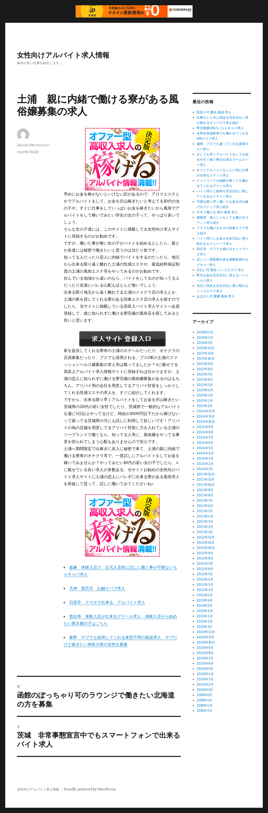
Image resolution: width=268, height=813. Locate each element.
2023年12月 (206, 474)
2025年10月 (206, 358)
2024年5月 (205, 448)
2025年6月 (205, 379)
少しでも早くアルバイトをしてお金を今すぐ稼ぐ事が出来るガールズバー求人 (223, 159)
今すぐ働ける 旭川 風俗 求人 (217, 212)
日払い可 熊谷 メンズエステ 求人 (220, 270)
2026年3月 (205, 332)
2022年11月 (205, 542)
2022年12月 (206, 537)
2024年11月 (206, 416)
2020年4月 (205, 674)
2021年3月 (205, 616)
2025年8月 (205, 369)
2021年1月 (204, 627)
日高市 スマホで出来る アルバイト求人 (107, 602)
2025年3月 (205, 395)
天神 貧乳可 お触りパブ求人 (97, 588)
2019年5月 (204, 700)
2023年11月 (205, 479)
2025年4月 (205, 390)
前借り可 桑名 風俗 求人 (214, 112)
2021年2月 (205, 621)
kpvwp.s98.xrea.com (33, 145)
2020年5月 (205, 669)
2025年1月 (205, 406)
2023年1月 (205, 532)
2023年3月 (205, 521)
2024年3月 (205, 458)
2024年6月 (205, 443)
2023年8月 (205, 495)
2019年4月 (205, 705)
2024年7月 (205, 437)
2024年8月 (205, 432)
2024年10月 (206, 422)
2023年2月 (205, 527)
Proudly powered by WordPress (90, 789)
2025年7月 (205, 374)
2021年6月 (205, 600)
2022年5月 (205, 574)
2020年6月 (205, 663)
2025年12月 (206, 348)
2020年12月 (206, 632)
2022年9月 (205, 553)
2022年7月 (205, 563)
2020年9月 (205, 648)
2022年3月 (205, 584)
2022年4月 (205, 579)
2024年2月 (205, 464)
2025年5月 (205, 385)
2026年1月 (205, 343)
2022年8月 (205, 558)
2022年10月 (206, 548)
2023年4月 (205, 516)
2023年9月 (205, 490)
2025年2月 (205, 400)
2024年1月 (205, 469)
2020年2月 (205, 684)
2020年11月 (206, 637)
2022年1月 (205, 595)
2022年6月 (205, 569)
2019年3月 (204, 711)
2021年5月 (205, 605)
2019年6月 (204, 695)
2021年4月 (205, 611)
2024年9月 (205, 427)
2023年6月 (205, 506)
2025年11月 (205, 353)
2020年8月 (205, 653)
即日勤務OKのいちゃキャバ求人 (220, 128)
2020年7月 (205, 658)
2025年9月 (205, 364)
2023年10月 (206, 485)
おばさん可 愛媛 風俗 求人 (216, 296)
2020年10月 (206, 642)
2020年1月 (205, 690)
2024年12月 (206, 411)
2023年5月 (205, 511)
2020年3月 (205, 679)
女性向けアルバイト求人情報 (63, 55)
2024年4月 (205, 453)
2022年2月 (205, 590)
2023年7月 (205, 500)
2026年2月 (205, 337)
